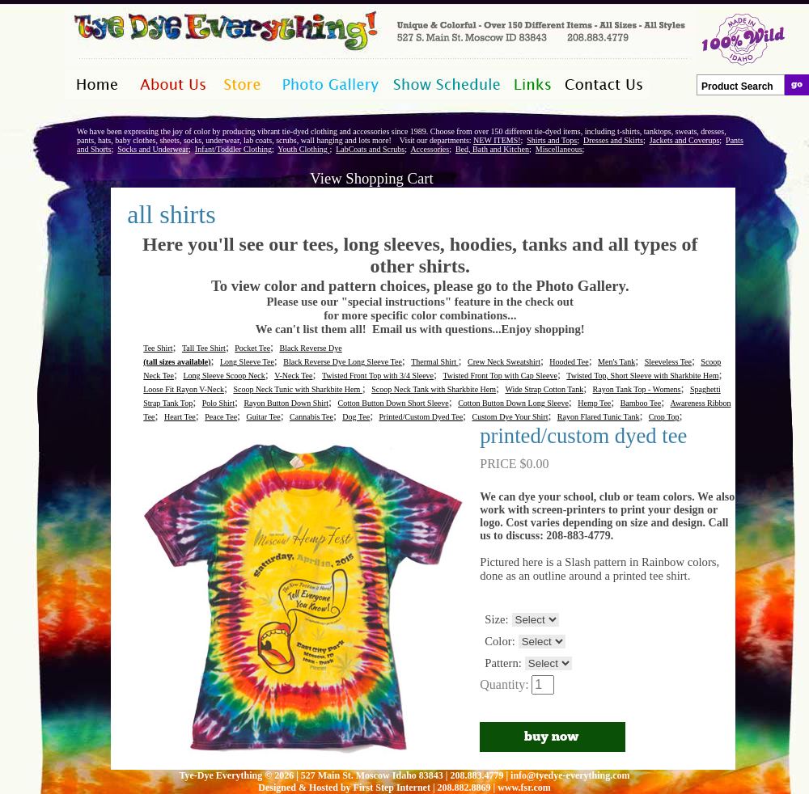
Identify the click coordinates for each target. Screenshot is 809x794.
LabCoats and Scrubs (370, 149)
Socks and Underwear (152, 149)
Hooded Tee (568, 361)
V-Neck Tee (293, 375)
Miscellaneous (559, 149)
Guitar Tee (264, 416)
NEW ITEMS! (496, 140)
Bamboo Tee (641, 403)
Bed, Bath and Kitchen (492, 149)
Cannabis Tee (311, 416)
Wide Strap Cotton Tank (544, 389)
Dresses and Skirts (613, 140)
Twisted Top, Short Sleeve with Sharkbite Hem (642, 375)
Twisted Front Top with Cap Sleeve (500, 375)
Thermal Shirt (434, 361)
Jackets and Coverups (685, 140)
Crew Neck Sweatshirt (504, 361)
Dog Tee (356, 416)
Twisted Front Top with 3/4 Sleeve (378, 375)
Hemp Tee (594, 403)
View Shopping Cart (371, 178)
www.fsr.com (524, 787)
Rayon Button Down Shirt (286, 403)
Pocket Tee (252, 348)
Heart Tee (180, 416)
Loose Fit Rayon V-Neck (183, 389)
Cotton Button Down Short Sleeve (393, 403)
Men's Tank (616, 361)
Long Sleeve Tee (247, 361)
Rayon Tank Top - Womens (637, 389)
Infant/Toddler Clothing (233, 149)
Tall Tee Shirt (204, 348)
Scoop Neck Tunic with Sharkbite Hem (297, 389)
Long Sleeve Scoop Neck (224, 375)
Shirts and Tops (552, 140)
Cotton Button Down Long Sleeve (513, 403)
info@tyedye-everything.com (569, 775)
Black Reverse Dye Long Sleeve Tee (342, 361)
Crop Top (664, 416)
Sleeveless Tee (668, 361)
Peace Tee (221, 416)
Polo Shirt (218, 403)
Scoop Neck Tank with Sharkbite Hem (433, 389)
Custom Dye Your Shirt (510, 416)
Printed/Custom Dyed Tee (421, 416)
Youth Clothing (303, 149)
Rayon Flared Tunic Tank (598, 416)
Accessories (429, 149)
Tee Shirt (157, 348)
